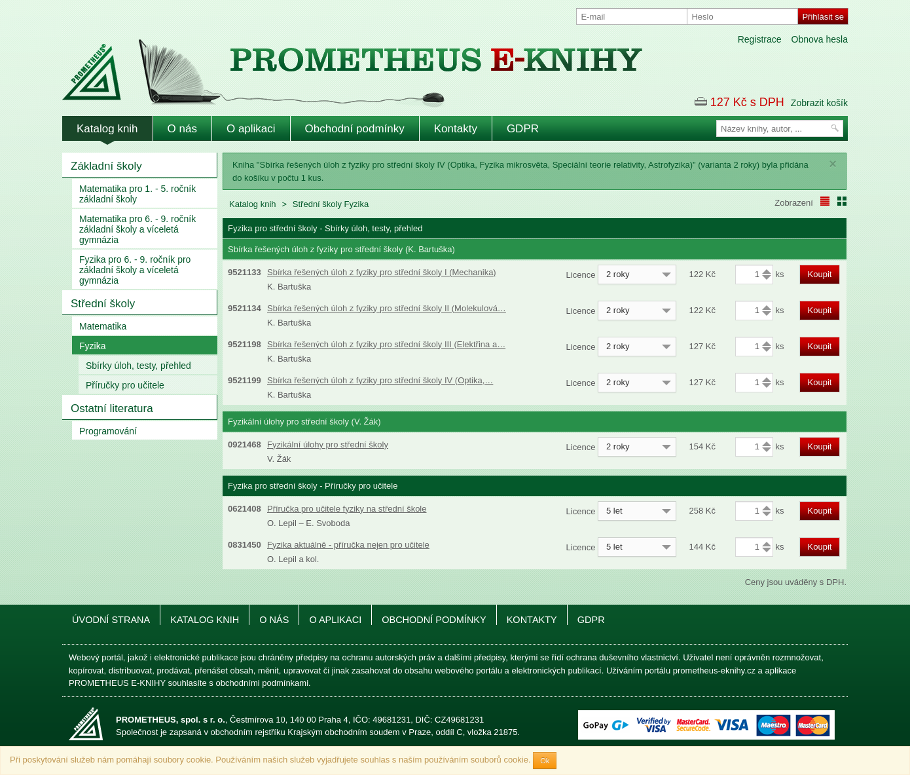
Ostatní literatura (112, 408)
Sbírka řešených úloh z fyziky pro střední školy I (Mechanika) (381, 272)
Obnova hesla (820, 39)
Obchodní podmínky (355, 129)
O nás (182, 129)
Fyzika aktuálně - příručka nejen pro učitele (348, 545)
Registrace (760, 39)
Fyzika (92, 346)
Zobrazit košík (819, 103)
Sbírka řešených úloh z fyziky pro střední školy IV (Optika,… (380, 380)
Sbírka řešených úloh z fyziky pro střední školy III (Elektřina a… (386, 344)
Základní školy (106, 166)
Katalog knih (107, 129)
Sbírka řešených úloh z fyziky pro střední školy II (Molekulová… (386, 308)
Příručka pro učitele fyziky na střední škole (347, 509)
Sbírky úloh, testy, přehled (138, 365)
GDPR (523, 129)
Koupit (820, 274)
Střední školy (103, 303)
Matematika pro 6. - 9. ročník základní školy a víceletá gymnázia (137, 229)
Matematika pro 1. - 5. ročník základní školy (137, 193)
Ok (544, 761)
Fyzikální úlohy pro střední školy (327, 444)
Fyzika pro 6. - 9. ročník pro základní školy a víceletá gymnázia (135, 270)
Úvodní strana (111, 619)
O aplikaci (251, 129)
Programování (108, 431)
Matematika (102, 326)
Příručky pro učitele (125, 385)
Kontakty (455, 129)
